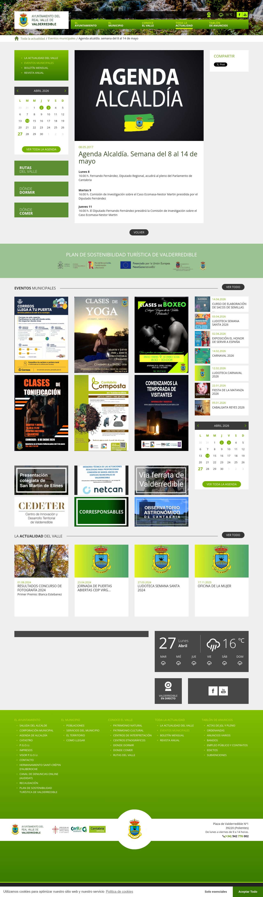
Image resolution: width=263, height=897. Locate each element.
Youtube (245, 14)
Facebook (239, 14)
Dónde (27, 190)
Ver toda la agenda (41, 149)
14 (27, 121)
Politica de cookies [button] (119, 891)
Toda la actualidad (33, 38)
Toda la (184, 24)
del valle (28, 169)
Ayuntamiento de (41, 20)
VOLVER (139, 232)
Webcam (209, 14)
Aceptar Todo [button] (247, 891)
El (86, 24)
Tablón (218, 24)
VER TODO (233, 287)
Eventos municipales (61, 38)
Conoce (148, 24)
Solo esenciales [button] (216, 891)
